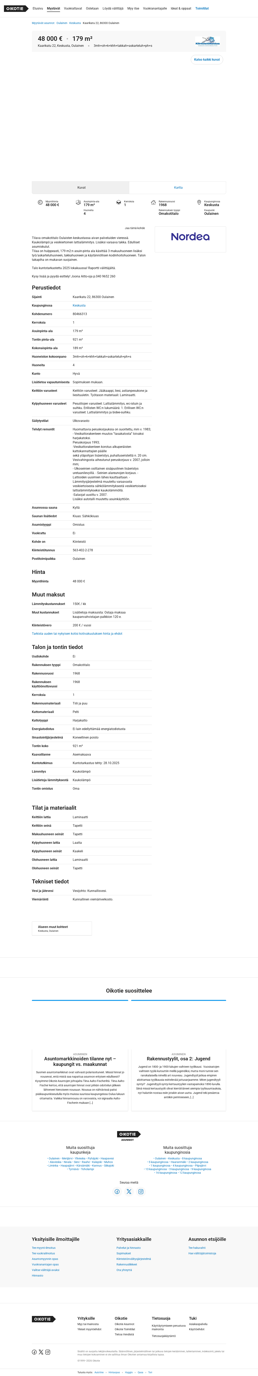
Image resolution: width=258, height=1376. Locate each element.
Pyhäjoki (93, 1158)
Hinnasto (37, 1275)
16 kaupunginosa (166, 1172)
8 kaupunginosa (192, 1158)
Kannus (97, 1165)
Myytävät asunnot (43, 23)
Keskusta (75, 23)
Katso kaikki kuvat (207, 59)
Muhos (108, 1162)
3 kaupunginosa (179, 1169)
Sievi (76, 1162)
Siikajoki (109, 1165)
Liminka (53, 1165)
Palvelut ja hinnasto (129, 1247)
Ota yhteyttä (124, 1270)
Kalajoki (97, 1162)
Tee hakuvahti (196, 1247)
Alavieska (55, 1162)
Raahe (86, 1162)
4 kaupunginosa (183, 1165)
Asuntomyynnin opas (45, 1258)
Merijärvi (67, 1158)
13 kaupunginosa (156, 1169)
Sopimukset (124, 1253)
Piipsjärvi (200, 1165)
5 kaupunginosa (158, 1162)
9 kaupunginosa (201, 1169)
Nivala (68, 1162)
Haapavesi (107, 1158)
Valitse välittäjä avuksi (45, 1270)
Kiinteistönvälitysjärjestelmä (134, 1258)
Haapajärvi (67, 1165)
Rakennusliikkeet (127, 1264)
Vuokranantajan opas (45, 1264)
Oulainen (61, 23)
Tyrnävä (74, 1169)
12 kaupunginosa (190, 1172)
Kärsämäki (83, 1165)
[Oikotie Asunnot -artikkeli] (80, 1055)
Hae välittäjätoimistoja (202, 1253)
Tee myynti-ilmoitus (43, 1247)
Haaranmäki (178, 1162)
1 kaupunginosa (160, 1165)
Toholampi (87, 1169)
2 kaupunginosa (198, 1162)
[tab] (80, 188)
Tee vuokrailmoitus (43, 1253)
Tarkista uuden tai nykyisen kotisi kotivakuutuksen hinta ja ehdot (77, 633)
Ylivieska (80, 1158)
